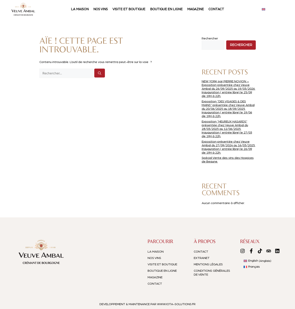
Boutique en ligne (166, 9)
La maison (80, 9)
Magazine (195, 9)
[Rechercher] (99, 73)
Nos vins (100, 9)
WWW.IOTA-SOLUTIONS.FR (176, 304)
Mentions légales (208, 264)
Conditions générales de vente (212, 272)
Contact (216, 9)
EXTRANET (202, 258)
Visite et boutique (128, 9)
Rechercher (210, 38)
